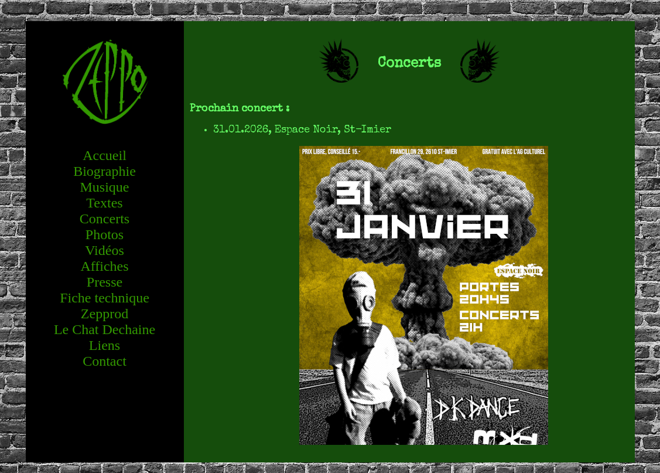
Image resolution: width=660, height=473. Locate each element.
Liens (104, 345)
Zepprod (104, 313)
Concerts (104, 218)
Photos (105, 234)
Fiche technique (104, 297)
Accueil (104, 155)
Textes (104, 202)
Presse (104, 282)
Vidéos (104, 250)
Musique (104, 187)
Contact (104, 361)
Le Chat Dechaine (104, 329)
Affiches (104, 266)
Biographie (104, 171)
